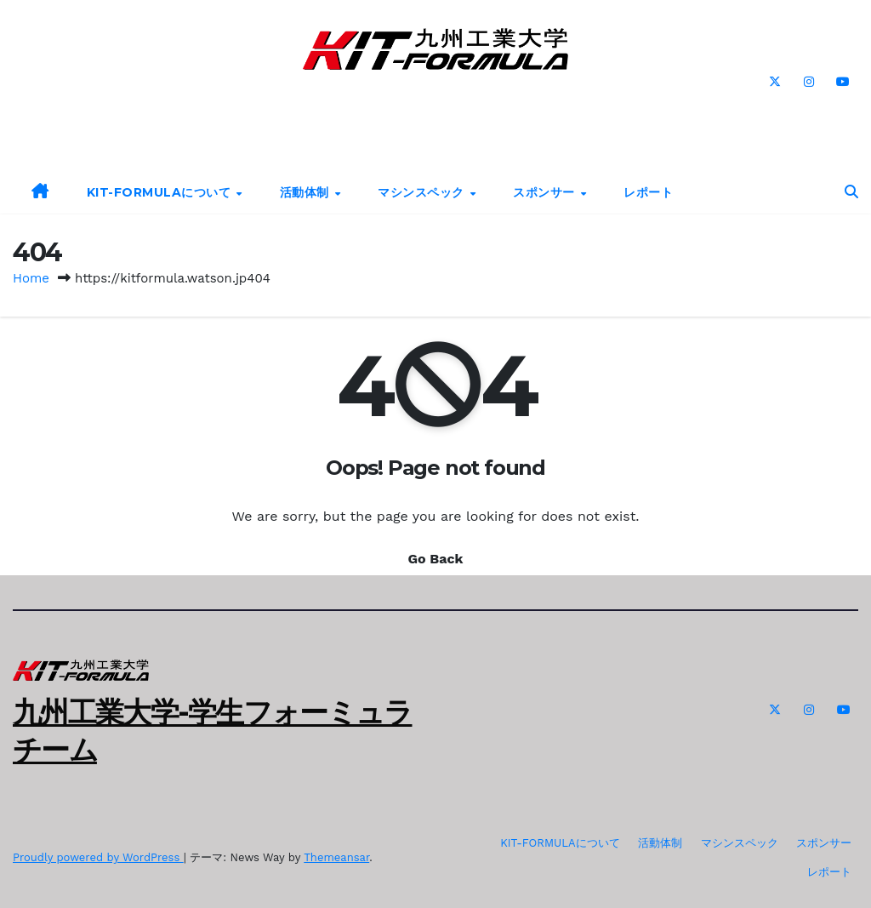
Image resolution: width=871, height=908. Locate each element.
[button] (851, 192)
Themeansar (336, 857)
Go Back (436, 559)
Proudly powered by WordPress (98, 857)
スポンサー (545, 192)
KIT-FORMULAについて (161, 192)
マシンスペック (423, 192)
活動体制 (306, 192)
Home (31, 278)
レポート (648, 192)
